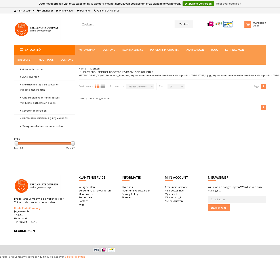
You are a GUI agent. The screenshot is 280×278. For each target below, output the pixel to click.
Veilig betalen (87, 187)
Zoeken (180, 24)
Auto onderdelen (31, 69)
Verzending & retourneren (95, 190)
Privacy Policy (130, 194)
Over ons (109, 49)
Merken (95, 68)
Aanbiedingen (195, 49)
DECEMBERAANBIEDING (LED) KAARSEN (44, 118)
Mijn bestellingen (175, 190)
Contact (83, 201)
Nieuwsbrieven (174, 201)
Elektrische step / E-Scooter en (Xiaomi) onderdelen (39, 87)
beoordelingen (76, 256)
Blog (214, 49)
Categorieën (31, 50)
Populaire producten (164, 49)
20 (171, 86)
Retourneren (86, 197)
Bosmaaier (24, 59)
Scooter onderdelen (33, 110)
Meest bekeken (138, 86)
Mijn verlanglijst (174, 197)
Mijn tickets (171, 194)
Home (82, 68)
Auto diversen (29, 76)
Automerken (87, 49)
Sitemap (126, 197)
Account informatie (176, 187)
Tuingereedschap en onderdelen (41, 126)
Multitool (46, 59)
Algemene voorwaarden (136, 190)
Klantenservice (132, 49)
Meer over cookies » (228, 3)
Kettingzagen (234, 49)
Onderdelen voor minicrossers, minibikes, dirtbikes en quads (40, 100)
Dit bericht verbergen (198, 3)
